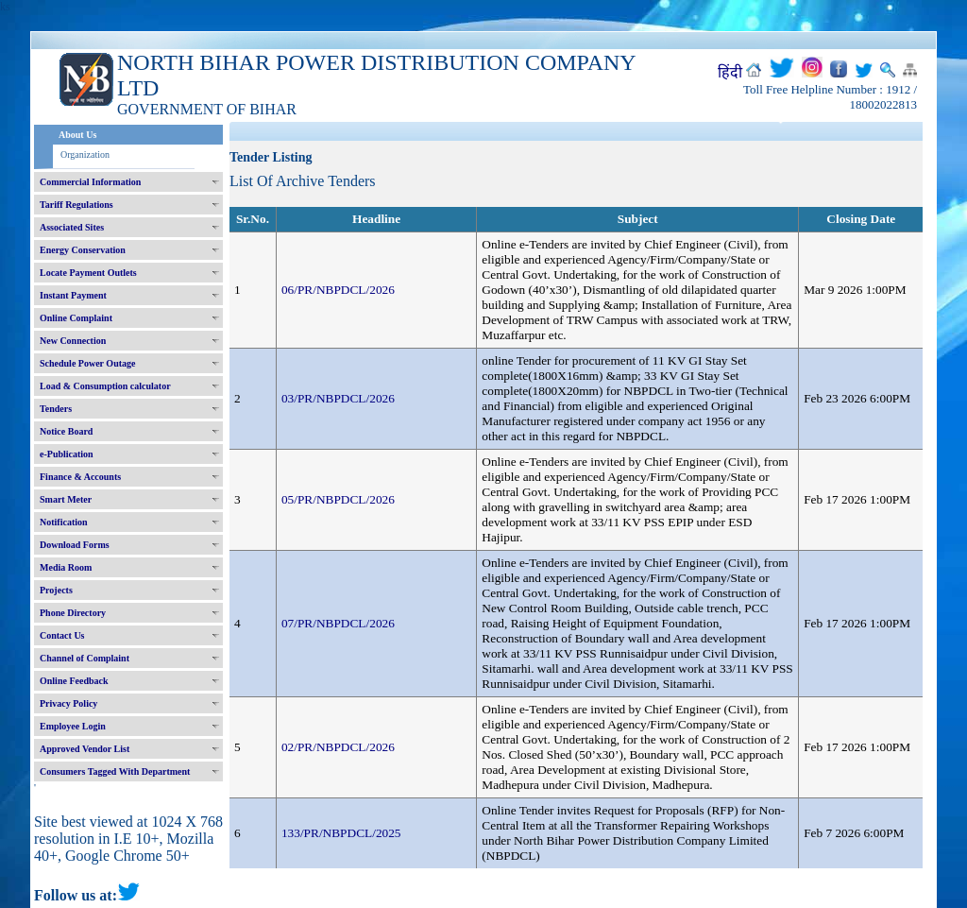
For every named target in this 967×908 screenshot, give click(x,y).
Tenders (56, 408)
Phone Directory (73, 613)
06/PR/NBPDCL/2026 (338, 290)
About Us (77, 134)
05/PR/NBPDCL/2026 (338, 499)
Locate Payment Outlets (88, 272)
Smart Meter (66, 499)
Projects (56, 590)
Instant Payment (73, 295)
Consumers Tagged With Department (115, 771)
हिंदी (730, 72)
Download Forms (75, 545)
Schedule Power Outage (87, 363)
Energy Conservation (83, 250)
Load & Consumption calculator (105, 386)
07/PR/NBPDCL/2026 (338, 623)
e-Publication (66, 454)
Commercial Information (90, 182)
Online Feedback (74, 681)
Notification (64, 522)
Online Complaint (76, 318)
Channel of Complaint (84, 658)
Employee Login (73, 726)
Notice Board (66, 431)
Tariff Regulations (76, 204)
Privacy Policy (68, 703)
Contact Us (62, 635)
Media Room (66, 567)
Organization (85, 154)
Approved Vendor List (84, 749)
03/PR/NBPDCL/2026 (338, 398)
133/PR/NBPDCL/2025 (341, 833)
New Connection (73, 340)
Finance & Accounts (80, 476)
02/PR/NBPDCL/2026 (338, 747)
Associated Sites (72, 227)
